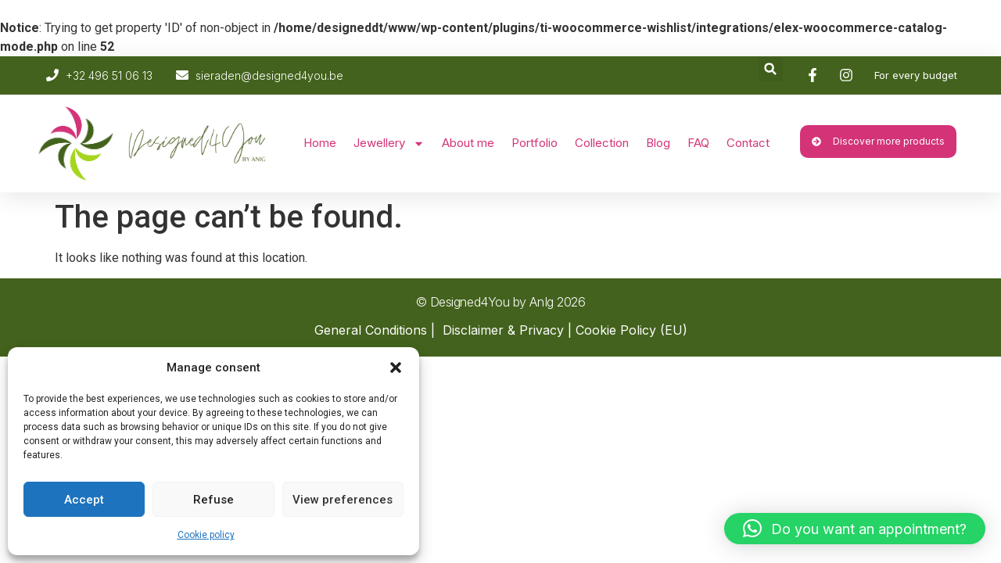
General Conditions (370, 330)
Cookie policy (206, 534)
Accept (84, 500)
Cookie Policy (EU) (631, 330)
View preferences (342, 500)
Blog (658, 142)
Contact (748, 142)
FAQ (698, 142)
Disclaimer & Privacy (503, 330)
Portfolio (534, 142)
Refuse (213, 500)
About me (468, 142)
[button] (396, 367)
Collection (602, 142)
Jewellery (389, 143)
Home (319, 142)
